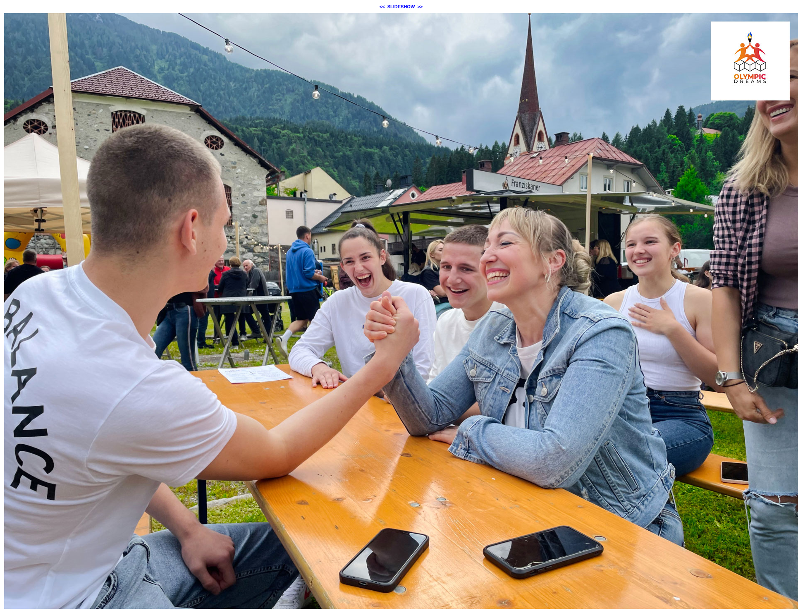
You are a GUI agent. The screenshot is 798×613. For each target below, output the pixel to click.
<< (382, 6)
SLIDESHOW (401, 6)
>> (420, 6)
